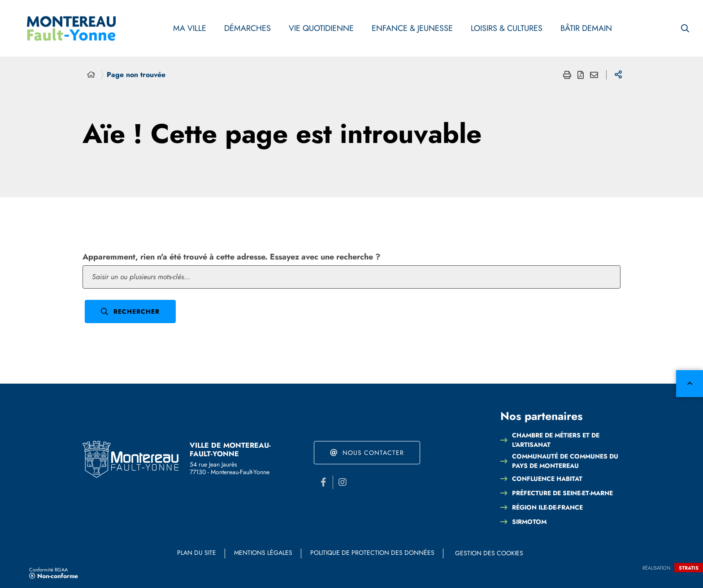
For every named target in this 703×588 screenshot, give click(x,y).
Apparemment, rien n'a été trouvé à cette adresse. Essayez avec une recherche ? (231, 257)
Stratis (689, 567)
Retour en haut (689, 383)
